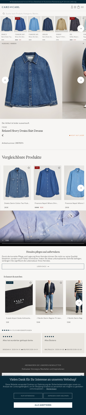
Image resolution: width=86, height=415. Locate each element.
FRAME (4, 127)
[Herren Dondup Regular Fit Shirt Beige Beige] (61, 24)
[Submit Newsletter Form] (81, 375)
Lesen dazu (41, 266)
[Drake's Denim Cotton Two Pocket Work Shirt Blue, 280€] (7, 28)
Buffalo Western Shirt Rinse (74, 37)
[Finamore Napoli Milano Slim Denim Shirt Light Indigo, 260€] (34, 28)
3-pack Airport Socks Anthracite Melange (18, 318)
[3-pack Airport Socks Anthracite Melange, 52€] (19, 301)
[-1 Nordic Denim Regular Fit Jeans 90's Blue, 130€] (49, 301)
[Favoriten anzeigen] (75, 7)
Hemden (13, 43)
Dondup (58, 34)
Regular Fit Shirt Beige (60, 37)
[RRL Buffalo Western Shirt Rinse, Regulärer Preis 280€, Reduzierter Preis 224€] (75, 28)
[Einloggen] (72, 7)
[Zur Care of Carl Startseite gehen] (11, 7)
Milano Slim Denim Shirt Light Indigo (34, 37)
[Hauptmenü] (82, 7)
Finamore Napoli (20, 35)
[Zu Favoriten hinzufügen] (28, 168)
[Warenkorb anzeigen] (78, 7)
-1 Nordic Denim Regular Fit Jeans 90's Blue (48, 318)
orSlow (45, 34)
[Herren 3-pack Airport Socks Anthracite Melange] (19, 297)
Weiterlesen (51, 389)
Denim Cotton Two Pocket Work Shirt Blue (6, 37)
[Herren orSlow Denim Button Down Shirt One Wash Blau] (47, 24)
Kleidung (5, 43)
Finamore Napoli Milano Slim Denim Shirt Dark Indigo (46, 203)
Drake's (4, 34)
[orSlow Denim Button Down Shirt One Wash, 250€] (48, 28)
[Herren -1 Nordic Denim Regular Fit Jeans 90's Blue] (49, 297)
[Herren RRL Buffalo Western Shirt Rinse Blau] (75, 24)
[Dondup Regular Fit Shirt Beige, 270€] (61, 28)
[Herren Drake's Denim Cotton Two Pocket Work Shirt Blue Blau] (6, 24)
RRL (71, 34)
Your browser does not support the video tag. (43, 228)
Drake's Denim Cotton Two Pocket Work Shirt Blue (16, 203)
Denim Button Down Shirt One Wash (47, 37)
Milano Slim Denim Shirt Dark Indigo (20, 37)
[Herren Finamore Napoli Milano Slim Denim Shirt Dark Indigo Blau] (20, 24)
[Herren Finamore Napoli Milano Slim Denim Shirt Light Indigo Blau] (34, 24)
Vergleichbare (21, 157)
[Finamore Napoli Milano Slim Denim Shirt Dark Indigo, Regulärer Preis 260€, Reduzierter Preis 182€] (20, 28)
